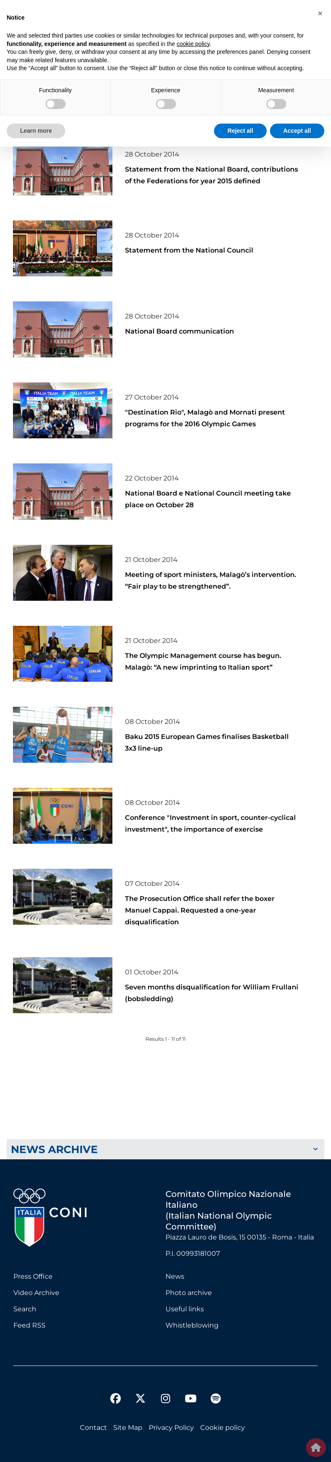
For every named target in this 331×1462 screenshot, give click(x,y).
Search (24, 1309)
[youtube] (190, 1399)
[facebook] (115, 1399)
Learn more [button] (36, 130)
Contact (93, 1428)
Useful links (185, 1309)
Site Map (128, 1428)
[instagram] (165, 1399)
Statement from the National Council (189, 250)
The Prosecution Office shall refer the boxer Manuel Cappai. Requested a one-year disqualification (200, 910)
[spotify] (215, 1399)
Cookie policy (222, 1428)
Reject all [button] (240, 130)
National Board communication (179, 331)
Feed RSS (29, 1325)
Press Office (33, 1276)
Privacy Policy (171, 1428)
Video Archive (36, 1293)
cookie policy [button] (193, 43)
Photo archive (189, 1293)
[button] (320, 13)
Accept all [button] (297, 130)
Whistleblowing (192, 1325)
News (175, 1276)
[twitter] (140, 1392)
